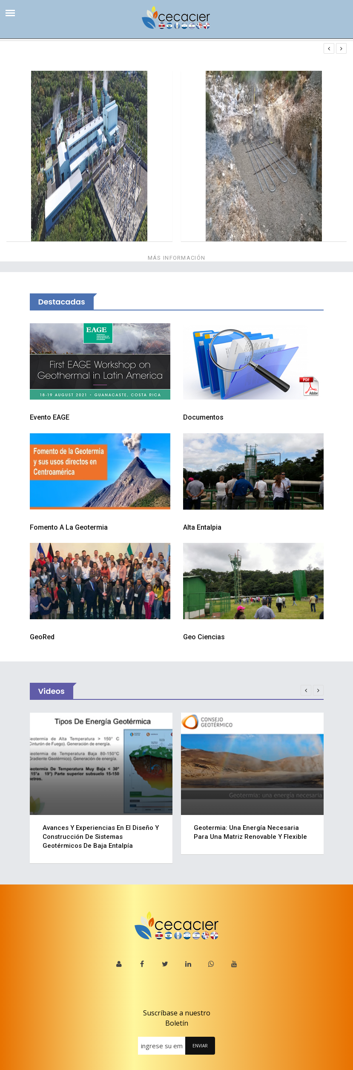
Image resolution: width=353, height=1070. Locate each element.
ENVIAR (200, 1046)
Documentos (203, 417)
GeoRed (42, 637)
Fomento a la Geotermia (69, 527)
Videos (51, 691)
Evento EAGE (49, 417)
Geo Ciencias (204, 637)
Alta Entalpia (202, 527)
